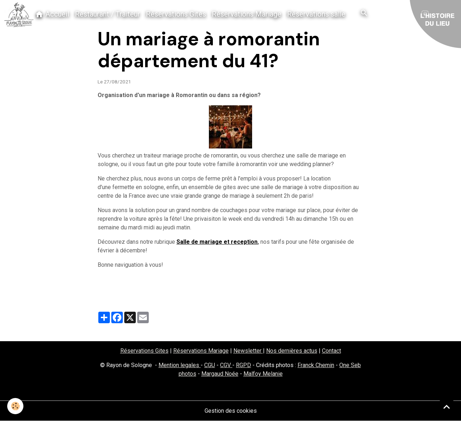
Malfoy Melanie (263, 373)
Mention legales (179, 365)
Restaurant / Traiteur (107, 14)
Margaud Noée (219, 373)
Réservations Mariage (246, 14)
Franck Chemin (315, 365)
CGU (209, 365)
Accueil (52, 14)
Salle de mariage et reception (217, 241)
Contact (331, 350)
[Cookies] (15, 406)
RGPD (243, 365)
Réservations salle (316, 14)
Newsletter (248, 350)
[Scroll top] (447, 407)
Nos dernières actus (291, 350)
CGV (226, 365)
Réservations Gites (176, 14)
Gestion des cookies (231, 410)
